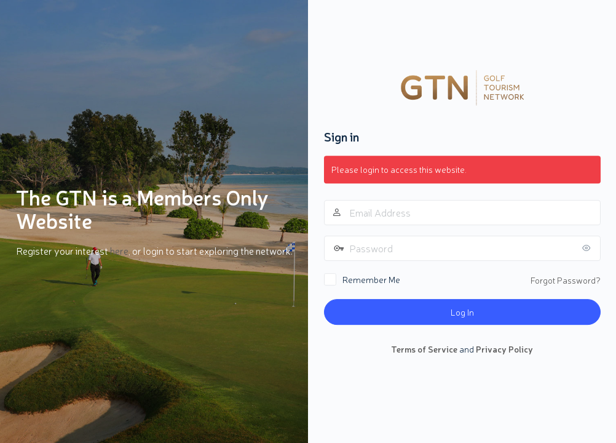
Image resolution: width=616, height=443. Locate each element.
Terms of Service (424, 348)
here (119, 250)
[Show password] (588, 248)
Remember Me (371, 279)
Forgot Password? (566, 279)
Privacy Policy (504, 348)
